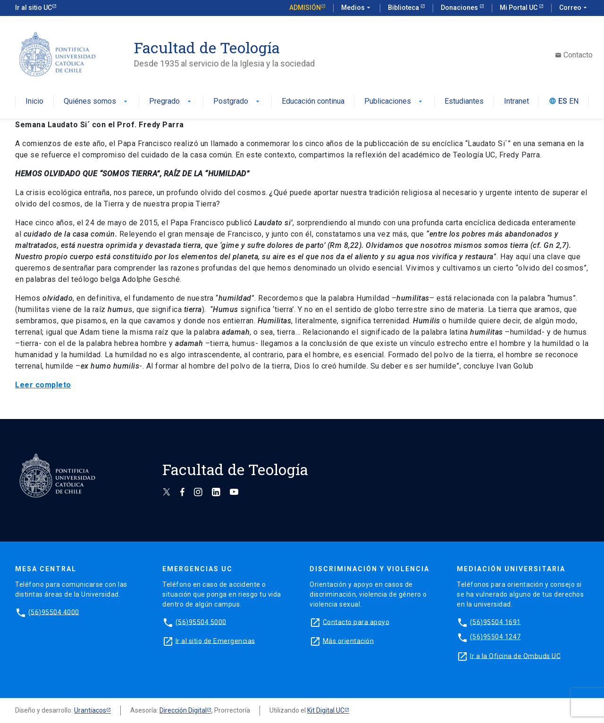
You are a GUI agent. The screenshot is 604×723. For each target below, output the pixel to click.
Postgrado (237, 102)
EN (574, 102)
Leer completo (43, 384)
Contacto (574, 54)
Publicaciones (394, 102)
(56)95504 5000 (201, 621)
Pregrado (171, 102)
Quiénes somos (96, 102)
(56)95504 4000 (53, 612)
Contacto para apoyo (356, 621)
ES (562, 102)
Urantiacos (90, 710)
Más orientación (348, 640)
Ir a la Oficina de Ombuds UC (515, 655)
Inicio (34, 102)
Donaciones (460, 7)
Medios (356, 8)
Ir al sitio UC (33, 7)
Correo (574, 8)
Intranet (516, 102)
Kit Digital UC (325, 710)
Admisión (305, 7)
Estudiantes (464, 102)
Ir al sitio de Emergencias (215, 640)
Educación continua (313, 102)
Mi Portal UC (519, 7)
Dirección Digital (183, 710)
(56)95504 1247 (495, 636)
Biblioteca (404, 7)
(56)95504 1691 (495, 621)
